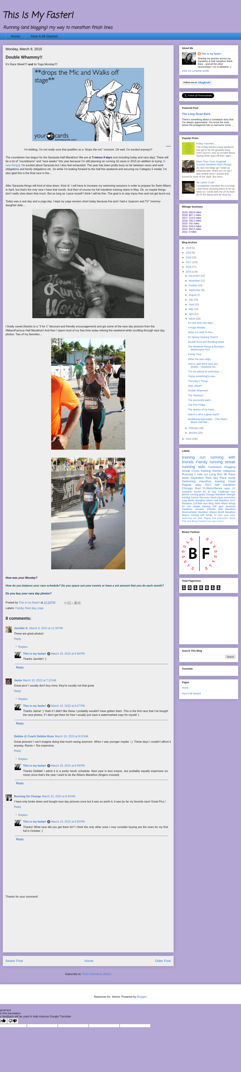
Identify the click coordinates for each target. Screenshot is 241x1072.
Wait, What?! (195, 385)
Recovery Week (208, 497)
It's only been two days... (201, 322)
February (194, 428)
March (192, 318)
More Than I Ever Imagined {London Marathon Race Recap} (213, 163)
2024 (189, 247)
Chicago (187, 488)
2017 (189, 262)
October (193, 285)
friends (217, 471)
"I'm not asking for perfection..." (205, 371)
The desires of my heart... (202, 409)
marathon (187, 509)
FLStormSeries (212, 488)
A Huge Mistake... (197, 327)
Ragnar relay (191, 484)
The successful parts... (200, 400)
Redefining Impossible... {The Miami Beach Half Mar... (207, 420)
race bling (208, 503)
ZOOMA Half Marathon (221, 509)
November (194, 280)
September (195, 290)
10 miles (218, 515)
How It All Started (44, 36)
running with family (201, 515)
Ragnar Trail (210, 518)
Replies (23, 646)
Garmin (195, 497)
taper (227, 488)
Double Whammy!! (198, 390)
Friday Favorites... (206, 143)
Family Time (194, 354)
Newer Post (14, 961)
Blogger (141, 996)
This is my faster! (34, 653)
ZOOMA (197, 503)
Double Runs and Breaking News (206, 341)
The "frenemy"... (197, 395)
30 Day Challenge (218, 491)
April (191, 314)
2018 (189, 257)
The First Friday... (197, 404)
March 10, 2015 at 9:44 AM (58, 796)
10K (214, 506)
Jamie (18, 680)
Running (187, 474)
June (192, 304)
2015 (189, 271)
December (194, 275)
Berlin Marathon (197, 500)
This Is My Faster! (38, 15)
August (193, 295)
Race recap (227, 477)
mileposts (229, 471)
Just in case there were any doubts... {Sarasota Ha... (203, 365)
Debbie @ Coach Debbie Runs (34, 736)
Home (15, 36)
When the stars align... (200, 359)
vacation (199, 509)
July (191, 299)
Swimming (188, 481)
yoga (40, 608)
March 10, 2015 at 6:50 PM (68, 821)
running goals (197, 494)
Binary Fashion (199, 521)
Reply (17, 638)
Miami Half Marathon (217, 500)
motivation (214, 467)
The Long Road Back (196, 113)
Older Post (163, 961)
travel (231, 481)
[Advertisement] (88, 928)
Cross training (201, 471)
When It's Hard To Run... (201, 332)
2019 (189, 252)
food (198, 488)
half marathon (225, 484)
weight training (201, 506)
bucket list (200, 491)
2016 (189, 266)
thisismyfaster (189, 512)
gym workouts (227, 506)
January (193, 432)
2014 (189, 438)
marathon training (212, 481)
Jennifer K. (21, 628)
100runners (222, 518)
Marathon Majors (207, 512)
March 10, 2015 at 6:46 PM (68, 653)
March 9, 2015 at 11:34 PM (46, 628)
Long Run (215, 474)
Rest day (30, 608)
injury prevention (226, 497)
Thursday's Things (198, 381)
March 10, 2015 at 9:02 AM (71, 736)
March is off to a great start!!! (203, 414)
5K (225, 474)
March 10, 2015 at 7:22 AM (39, 680)
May (191, 309)
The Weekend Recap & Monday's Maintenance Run (206, 348)
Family (19, 608)
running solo (193, 466)
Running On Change (27, 796)
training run (193, 457)
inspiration (197, 477)
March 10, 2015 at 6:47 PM (68, 705)
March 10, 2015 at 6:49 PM (68, 765)
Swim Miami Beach (215, 521)
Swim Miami (221, 503)
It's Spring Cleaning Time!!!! (203, 337)
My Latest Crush (205, 182)
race (189, 521)
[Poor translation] (12, 1021)
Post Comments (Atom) (96, 974)
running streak (222, 462)
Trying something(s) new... (202, 376)
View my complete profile (195, 70)
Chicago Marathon (216, 494)
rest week (198, 518)
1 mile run (201, 474)
